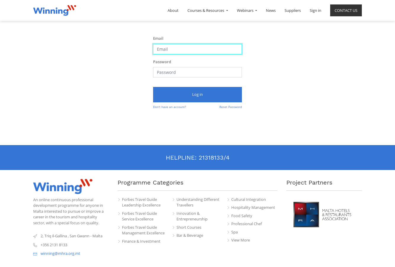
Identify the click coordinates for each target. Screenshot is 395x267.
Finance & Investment (141, 241)
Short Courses (188, 227)
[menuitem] (173, 10)
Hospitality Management (253, 207)
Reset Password (230, 107)
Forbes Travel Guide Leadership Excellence (141, 202)
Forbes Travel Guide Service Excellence (139, 216)
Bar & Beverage (189, 235)
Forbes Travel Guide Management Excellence (143, 230)
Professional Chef (246, 223)
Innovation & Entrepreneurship (192, 216)
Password (162, 61)
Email (158, 38)
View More (240, 240)
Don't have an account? (169, 107)
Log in (197, 94)
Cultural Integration (248, 199)
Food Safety (241, 215)
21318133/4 (214, 157)
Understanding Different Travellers (197, 202)
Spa (234, 232)
